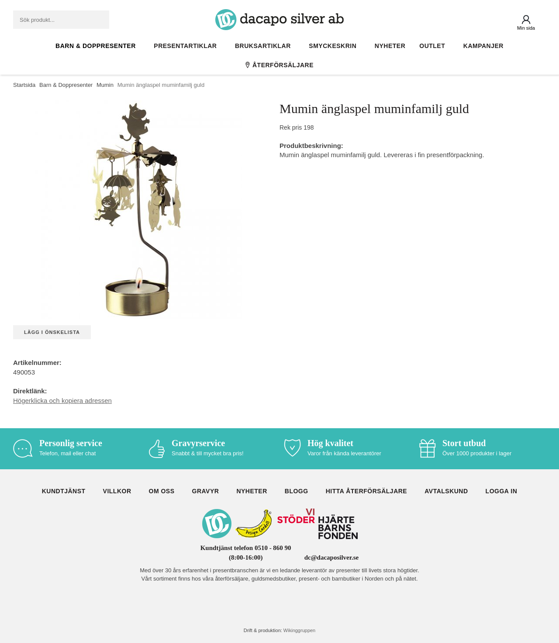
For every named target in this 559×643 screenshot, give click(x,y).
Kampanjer (483, 45)
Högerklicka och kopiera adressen (62, 400)
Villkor (117, 491)
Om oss (162, 491)
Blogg (296, 491)
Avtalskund (446, 491)
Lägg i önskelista (52, 332)
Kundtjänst (64, 491)
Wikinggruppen (299, 630)
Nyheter (390, 45)
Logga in (502, 491)
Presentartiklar (187, 45)
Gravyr (205, 491)
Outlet (434, 45)
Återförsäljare (279, 65)
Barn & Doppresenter (97, 45)
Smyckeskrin (335, 45)
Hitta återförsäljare (366, 491)
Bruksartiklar (265, 45)
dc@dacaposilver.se (331, 557)
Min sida (526, 28)
